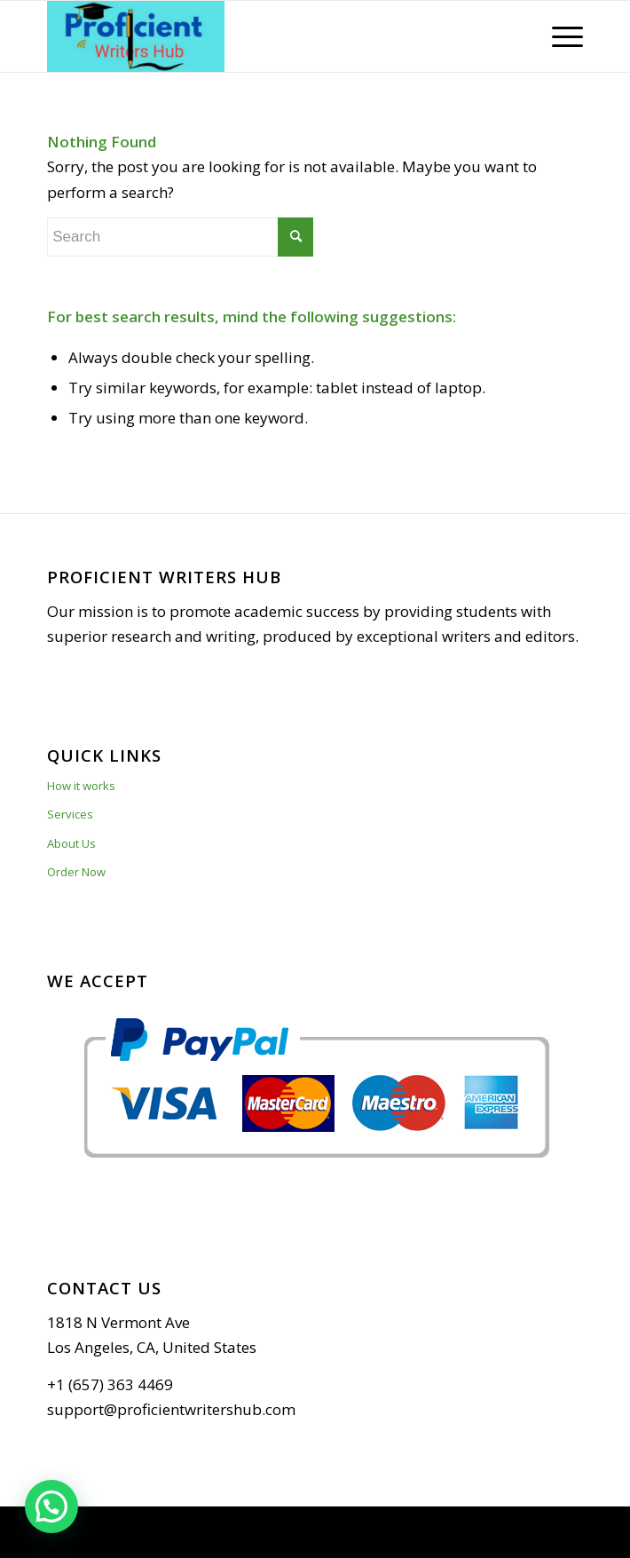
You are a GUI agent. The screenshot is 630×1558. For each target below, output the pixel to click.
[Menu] (558, 36)
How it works (81, 786)
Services (70, 814)
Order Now (76, 872)
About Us (71, 843)
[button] (51, 1506)
